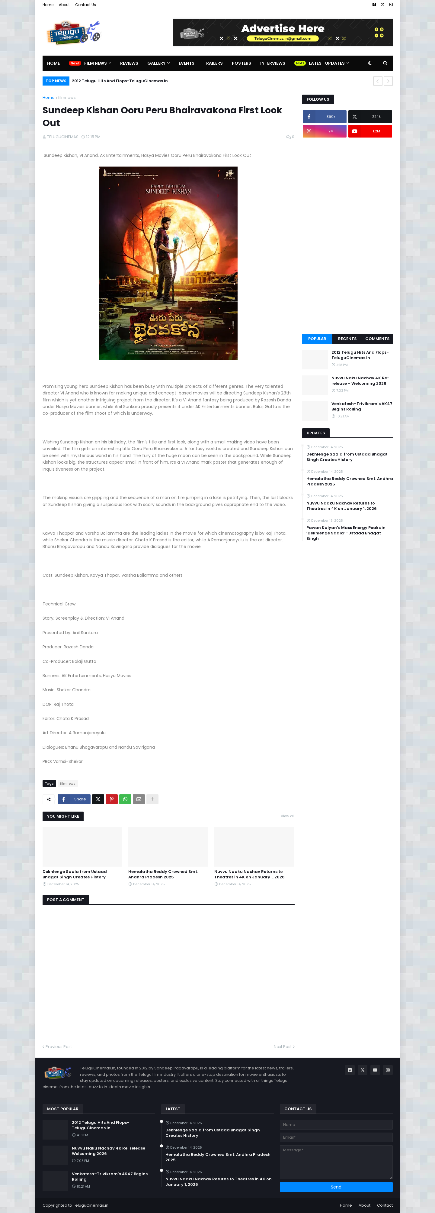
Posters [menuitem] (241, 63)
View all (288, 816)
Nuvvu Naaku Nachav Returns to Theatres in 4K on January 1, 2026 (249, 874)
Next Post (283, 1046)
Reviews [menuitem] (129, 63)
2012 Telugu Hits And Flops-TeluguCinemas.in (120, 81)
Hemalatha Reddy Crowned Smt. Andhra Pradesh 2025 (163, 874)
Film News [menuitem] (95, 63)
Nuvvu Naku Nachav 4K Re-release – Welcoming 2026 (360, 380)
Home (48, 4)
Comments (377, 339)
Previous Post (59, 1046)
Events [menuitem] (186, 63)
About (64, 4)
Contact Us (85, 4)
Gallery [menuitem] (156, 63)
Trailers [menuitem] (213, 63)
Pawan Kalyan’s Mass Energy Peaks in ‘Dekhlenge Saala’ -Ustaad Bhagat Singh (345, 533)
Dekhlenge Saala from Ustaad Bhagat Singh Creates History (75, 874)
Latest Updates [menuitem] (327, 63)
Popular (317, 339)
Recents (347, 339)
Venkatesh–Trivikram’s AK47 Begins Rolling (361, 406)
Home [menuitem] (53, 63)
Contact (385, 1205)
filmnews (67, 97)
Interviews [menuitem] (272, 63)
